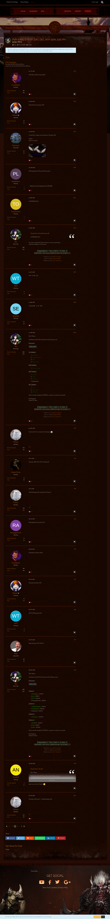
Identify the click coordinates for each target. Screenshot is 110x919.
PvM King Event (11, 62)
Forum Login (95, 2)
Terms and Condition (50, 887)
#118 (75, 670)
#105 (74, 198)
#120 (75, 795)
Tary (15, 45)
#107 (75, 272)
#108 (75, 302)
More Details (97, 916)
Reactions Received (11, 90)
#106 (75, 228)
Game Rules (58, 256)
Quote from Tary (35, 769)
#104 (75, 167)
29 (21, 826)
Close (103, 916)
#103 (75, 131)
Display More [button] (52, 780)
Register (67, 11)
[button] (11, 838)
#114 (75, 549)
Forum (50, 256)
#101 (75, 71)
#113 (75, 519)
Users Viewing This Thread (14, 846)
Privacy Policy (63, 887)
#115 (75, 579)
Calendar (33, 11)
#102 (75, 101)
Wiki (42, 11)
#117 (75, 639)
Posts (8, 92)
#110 (75, 428)
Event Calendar (56, 260)
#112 (75, 488)
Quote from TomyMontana (38, 233)
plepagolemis (42, 186)
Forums (88, 11)
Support (78, 11)
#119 (75, 763)
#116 (75, 609)
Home (23, 11)
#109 (75, 332)
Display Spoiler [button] (32, 346)
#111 (75, 458)
